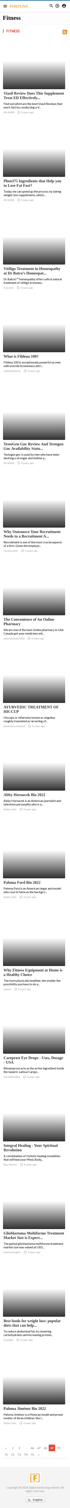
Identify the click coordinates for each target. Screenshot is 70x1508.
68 (45, 1448)
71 (6, 1454)
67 (39, 1448)
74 (25, 1454)
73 (19, 1454)
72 (12, 1454)
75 (32, 1454)
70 (58, 1448)
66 (32, 1448)
